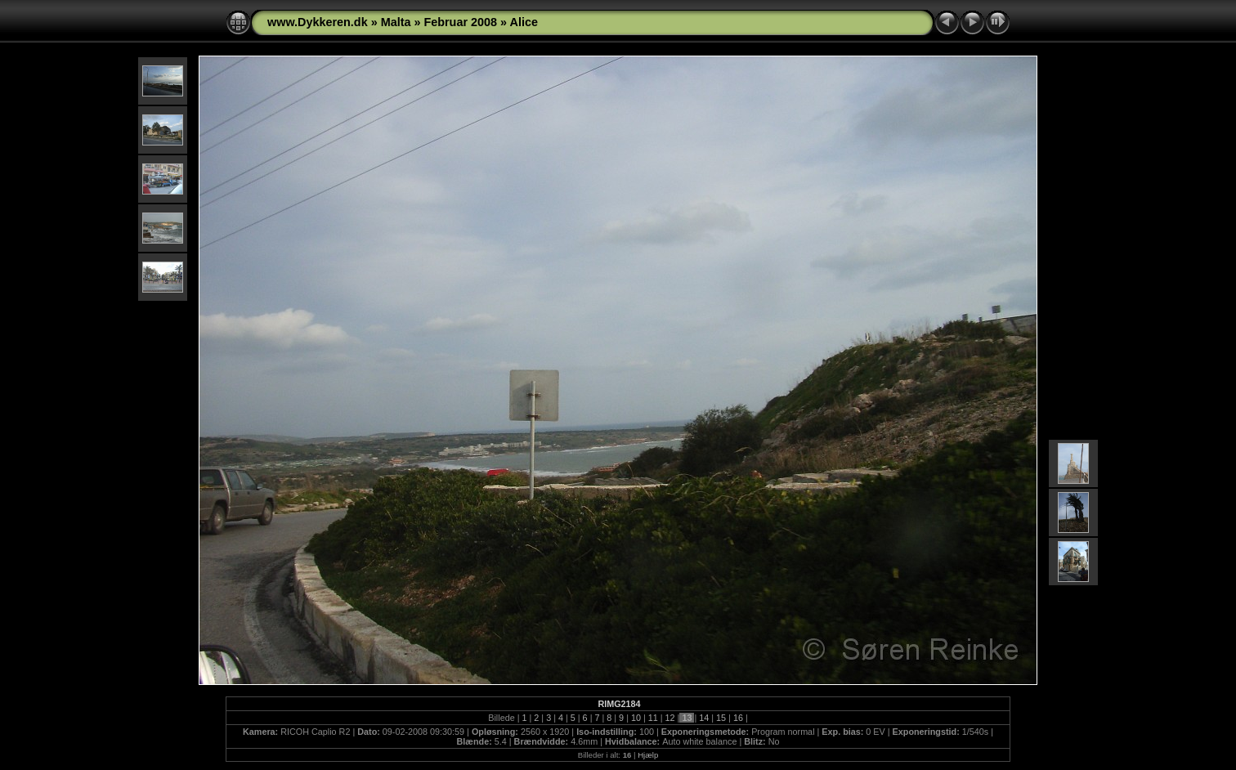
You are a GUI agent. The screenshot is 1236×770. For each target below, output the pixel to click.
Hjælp (648, 754)
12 (670, 718)
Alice (524, 22)
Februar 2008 (460, 22)
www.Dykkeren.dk (317, 22)
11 (653, 718)
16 (738, 718)
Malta (396, 22)
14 (703, 718)
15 (721, 718)
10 (636, 718)
